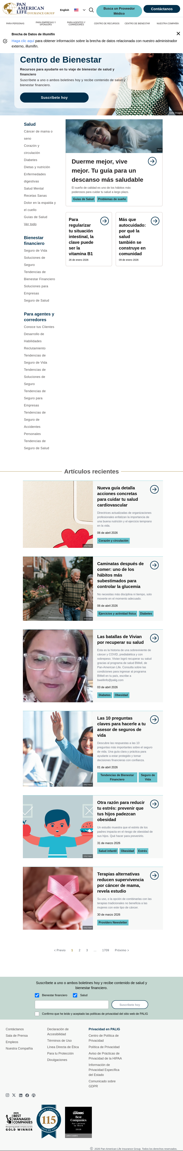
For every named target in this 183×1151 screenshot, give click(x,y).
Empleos (12, 1042)
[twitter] (14, 1095)
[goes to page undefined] (150, 161)
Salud (83, 995)
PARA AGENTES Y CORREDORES (76, 23)
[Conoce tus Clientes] (40, 326)
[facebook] (27, 1095)
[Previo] (59, 950)
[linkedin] (21, 1095)
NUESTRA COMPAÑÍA (168, 23)
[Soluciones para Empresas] (40, 290)
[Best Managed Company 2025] (20, 1122)
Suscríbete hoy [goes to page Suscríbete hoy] (54, 98)
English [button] (64, 10)
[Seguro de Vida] (40, 250)
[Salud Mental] (40, 188)
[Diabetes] (40, 160)
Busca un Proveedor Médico (119, 11)
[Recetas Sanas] (40, 195)
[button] (80, 10)
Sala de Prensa (17, 1035)
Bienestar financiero (54, 995)
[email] (72, 1004)
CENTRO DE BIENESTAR (137, 23)
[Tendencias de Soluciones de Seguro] (40, 377)
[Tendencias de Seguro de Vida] (40, 359)
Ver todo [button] (30, 224)
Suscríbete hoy (130, 1004)
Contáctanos (162, 9)
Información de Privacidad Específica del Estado (104, 1070)
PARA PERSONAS (15, 23)
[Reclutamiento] (40, 348)
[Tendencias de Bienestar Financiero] (40, 275)
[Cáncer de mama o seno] (40, 135)
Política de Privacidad (104, 1047)
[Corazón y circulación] (40, 149)
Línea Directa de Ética (63, 1047)
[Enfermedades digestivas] (40, 178)
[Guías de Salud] (40, 217)
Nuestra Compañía (19, 1048)
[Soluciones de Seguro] (40, 261)
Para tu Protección (60, 1053)
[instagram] (8, 1095)
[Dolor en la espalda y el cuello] (40, 206)
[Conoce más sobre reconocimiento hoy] (80, 1122)
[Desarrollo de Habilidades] (40, 337)
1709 (105, 950)
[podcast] (33, 1095)
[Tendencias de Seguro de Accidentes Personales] (40, 423)
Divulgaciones (57, 1060)
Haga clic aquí (23, 41)
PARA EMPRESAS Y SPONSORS (46, 23)
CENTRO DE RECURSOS (106, 23)
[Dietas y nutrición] (40, 167)
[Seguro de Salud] (40, 300)
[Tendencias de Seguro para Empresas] (40, 398)
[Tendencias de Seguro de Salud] (40, 444)
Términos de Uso (59, 1040)
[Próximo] (122, 950)
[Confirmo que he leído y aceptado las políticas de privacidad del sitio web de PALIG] (37, 1014)
